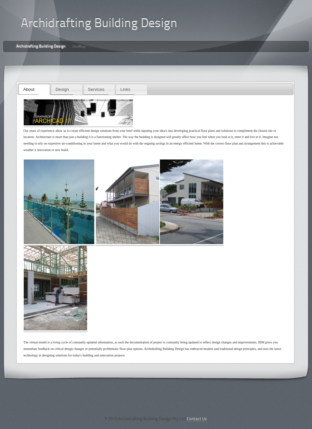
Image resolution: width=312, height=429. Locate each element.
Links (125, 89)
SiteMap (79, 46)
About (28, 89)
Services (96, 89)
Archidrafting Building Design (41, 46)
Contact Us (197, 419)
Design (62, 89)
